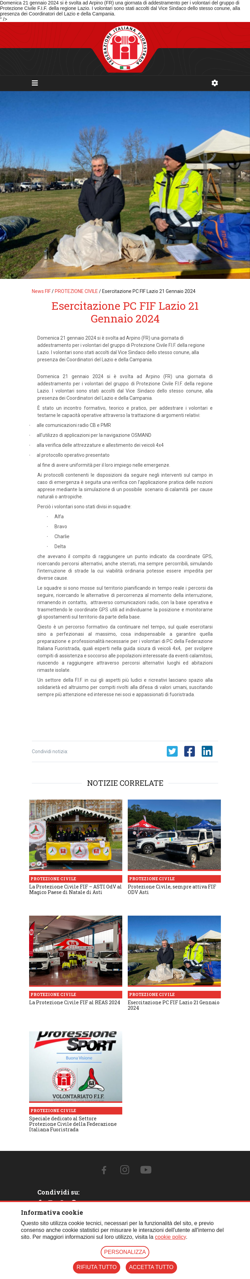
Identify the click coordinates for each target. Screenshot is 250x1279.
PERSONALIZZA (125, 1252)
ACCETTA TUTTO (151, 1267)
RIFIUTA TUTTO (96, 1267)
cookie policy (170, 1237)
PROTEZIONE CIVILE (76, 291)
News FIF (41, 291)
